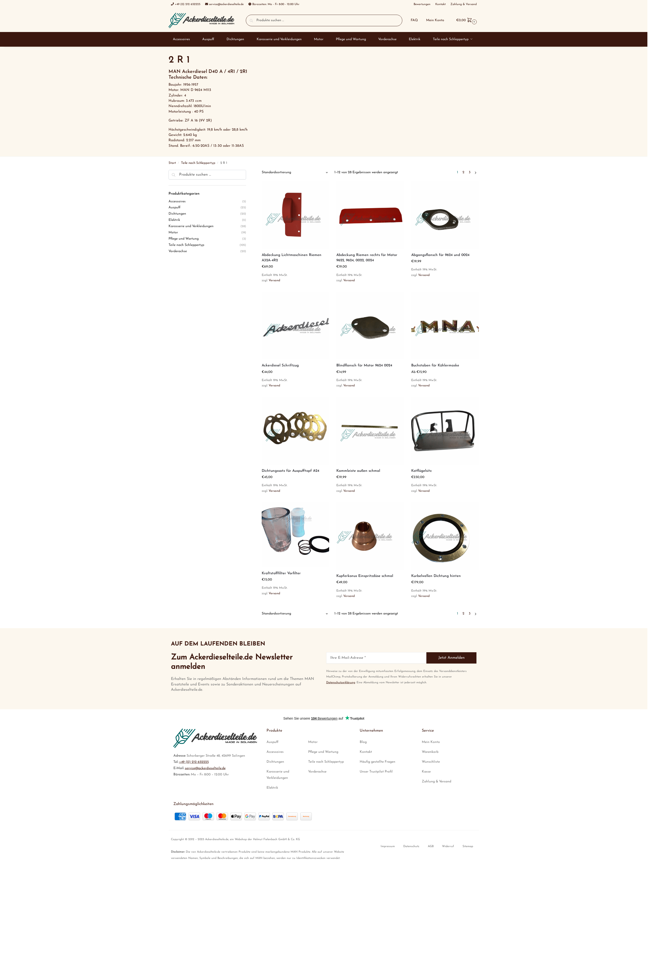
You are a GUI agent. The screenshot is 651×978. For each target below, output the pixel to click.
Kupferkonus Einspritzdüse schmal (364, 576)
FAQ (414, 20)
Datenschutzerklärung (340, 682)
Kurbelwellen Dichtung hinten (436, 576)
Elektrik (174, 220)
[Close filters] (247, 172)
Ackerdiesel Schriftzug (280, 365)
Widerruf (448, 846)
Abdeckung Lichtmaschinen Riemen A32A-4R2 (291, 257)
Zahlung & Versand (436, 781)
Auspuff (175, 207)
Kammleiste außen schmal (358, 471)
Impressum (388, 846)
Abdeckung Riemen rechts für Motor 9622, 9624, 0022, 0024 (366, 257)
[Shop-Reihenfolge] (295, 172)
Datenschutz (411, 846)
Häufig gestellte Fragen (377, 762)
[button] (466, 20)
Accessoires (177, 201)
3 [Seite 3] (469, 172)
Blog (363, 742)
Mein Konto (435, 20)
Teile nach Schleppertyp (198, 163)
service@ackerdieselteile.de (205, 768)
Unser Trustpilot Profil (376, 771)
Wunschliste (431, 762)
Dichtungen (177, 214)
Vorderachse (178, 251)
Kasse (426, 771)
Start (172, 163)
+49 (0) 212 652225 (194, 762)
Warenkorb (430, 752)
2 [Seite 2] (463, 172)
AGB (431, 846)
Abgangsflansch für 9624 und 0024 (440, 255)
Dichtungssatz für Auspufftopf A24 (290, 471)
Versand (274, 280)
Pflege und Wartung (184, 239)
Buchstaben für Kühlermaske (435, 365)
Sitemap (467, 846)
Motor (173, 232)
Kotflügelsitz (421, 471)
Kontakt (366, 752)
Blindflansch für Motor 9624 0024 (364, 365)
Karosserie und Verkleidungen (191, 226)
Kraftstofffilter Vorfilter (281, 573)
